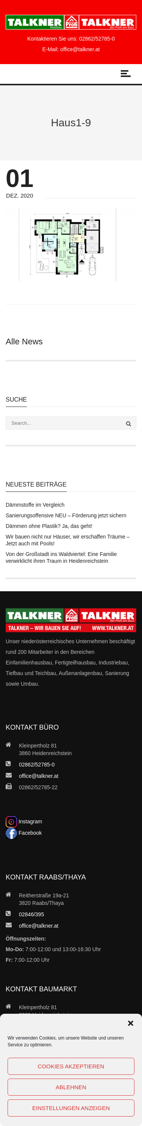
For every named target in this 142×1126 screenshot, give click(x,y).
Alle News (24, 341)
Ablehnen (71, 1087)
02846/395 (31, 914)
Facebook (24, 833)
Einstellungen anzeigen (71, 1108)
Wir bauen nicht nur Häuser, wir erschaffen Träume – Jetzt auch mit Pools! (68, 540)
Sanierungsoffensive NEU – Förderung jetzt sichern (66, 515)
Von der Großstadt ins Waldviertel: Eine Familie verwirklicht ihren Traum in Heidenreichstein (61, 557)
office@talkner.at (80, 49)
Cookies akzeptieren (71, 1066)
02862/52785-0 (97, 39)
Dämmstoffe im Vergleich (35, 505)
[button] (130, 1023)
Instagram (24, 821)
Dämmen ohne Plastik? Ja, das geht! (49, 526)
